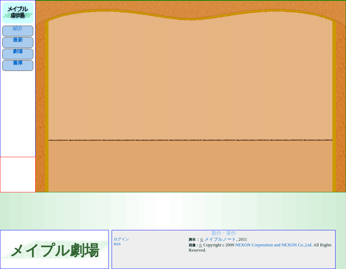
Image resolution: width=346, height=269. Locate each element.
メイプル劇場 (54, 250)
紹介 (18, 28)
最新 (18, 40)
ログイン (121, 239)
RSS (117, 244)
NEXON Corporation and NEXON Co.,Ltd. (273, 245)
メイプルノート (220, 239)
